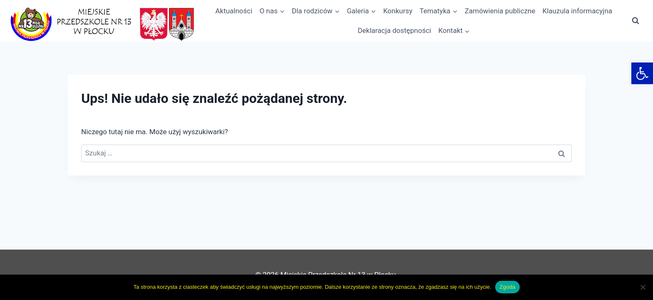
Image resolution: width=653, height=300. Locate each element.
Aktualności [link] (233, 11)
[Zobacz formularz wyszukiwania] (635, 20)
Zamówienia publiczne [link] (500, 11)
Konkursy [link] (397, 11)
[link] (642, 73)
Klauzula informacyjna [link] (578, 11)
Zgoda (507, 287)
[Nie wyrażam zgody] (642, 287)
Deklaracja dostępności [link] (394, 30)
